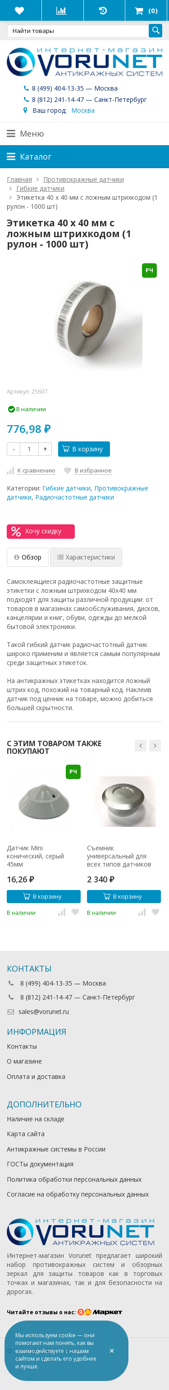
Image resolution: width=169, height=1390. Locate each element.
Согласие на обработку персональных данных (78, 1194)
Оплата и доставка (36, 1076)
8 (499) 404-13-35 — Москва (70, 88)
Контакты (22, 1046)
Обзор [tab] (27, 557)
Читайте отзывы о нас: (65, 1312)
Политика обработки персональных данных (74, 1179)
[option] (44, 841)
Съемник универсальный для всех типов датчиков (119, 856)
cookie (67, 1335)
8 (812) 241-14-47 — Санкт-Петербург (84, 99)
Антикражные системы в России (56, 1149)
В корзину (82, 449)
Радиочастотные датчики (74, 497)
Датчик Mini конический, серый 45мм (35, 856)
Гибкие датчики (66, 488)
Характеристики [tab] (86, 557)
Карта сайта (26, 1133)
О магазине (24, 1061)
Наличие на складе (35, 1119)
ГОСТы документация (40, 1164)
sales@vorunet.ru (38, 1011)
